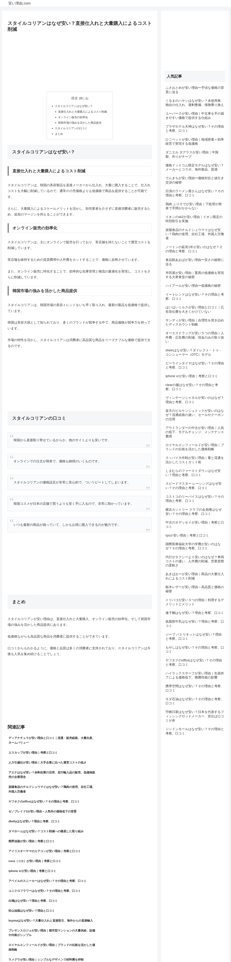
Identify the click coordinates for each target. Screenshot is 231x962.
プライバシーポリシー (193, 950)
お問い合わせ (217, 950)
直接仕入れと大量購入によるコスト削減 (83, 112)
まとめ (57, 135)
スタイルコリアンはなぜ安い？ (73, 106)
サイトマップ (169, 950)
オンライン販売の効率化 (72, 117)
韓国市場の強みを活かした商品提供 (80, 123)
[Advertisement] (80, 60)
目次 (74, 98)
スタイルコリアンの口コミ (70, 129)
